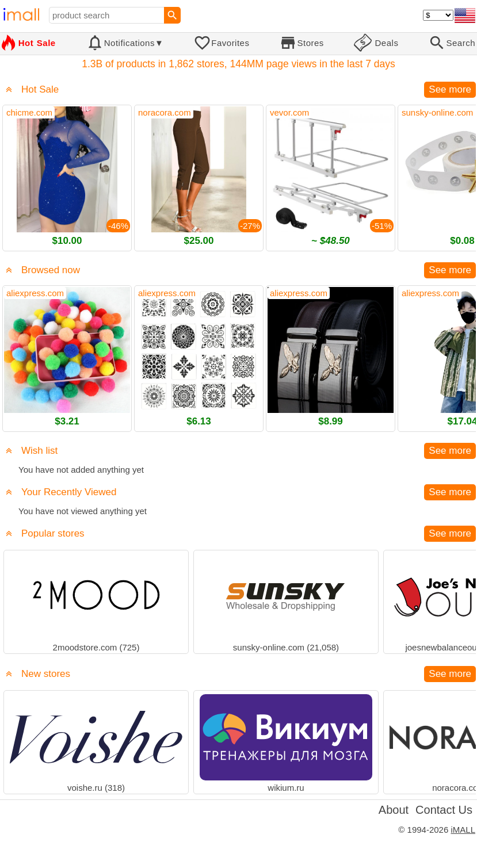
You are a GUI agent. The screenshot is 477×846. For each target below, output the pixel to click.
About (394, 809)
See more (450, 89)
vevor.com (289, 112)
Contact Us (443, 809)
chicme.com (29, 112)
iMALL (463, 829)
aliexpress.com (35, 293)
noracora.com (164, 112)
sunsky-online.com (437, 112)
